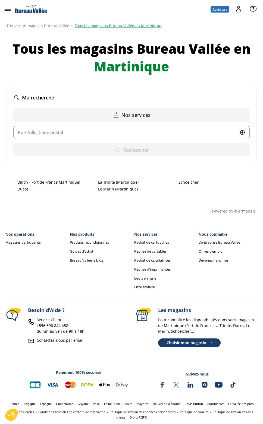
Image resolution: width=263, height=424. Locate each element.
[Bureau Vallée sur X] (176, 385)
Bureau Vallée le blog (86, 260)
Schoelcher (189, 182)
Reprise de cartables (150, 251)
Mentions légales (22, 412)
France (14, 404)
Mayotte (142, 404)
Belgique (29, 404)
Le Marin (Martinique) (118, 189)
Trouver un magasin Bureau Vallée (38, 25)
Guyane (83, 404)
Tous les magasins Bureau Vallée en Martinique (118, 25)
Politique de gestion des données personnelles (143, 412)
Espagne (46, 404)
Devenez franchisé (213, 260)
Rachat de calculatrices (152, 260)
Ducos (23, 189)
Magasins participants (23, 242)
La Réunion (112, 404)
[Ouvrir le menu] (7, 9)
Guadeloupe (64, 404)
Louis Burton (194, 404)
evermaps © (245, 211)
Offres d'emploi (211, 251)
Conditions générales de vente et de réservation (71, 412)
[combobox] (124, 132)
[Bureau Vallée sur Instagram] (204, 385)
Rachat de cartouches (151, 242)
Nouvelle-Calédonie (166, 404)
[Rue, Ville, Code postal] (124, 132)
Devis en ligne (145, 278)
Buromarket (215, 404)
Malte (128, 404)
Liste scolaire (144, 287)
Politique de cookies (194, 412)
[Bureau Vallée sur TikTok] (233, 385)
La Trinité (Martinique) (118, 182)
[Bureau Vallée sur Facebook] (162, 385)
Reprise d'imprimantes (152, 269)
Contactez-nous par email (60, 340)
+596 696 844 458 (52, 325)
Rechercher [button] (131, 150)
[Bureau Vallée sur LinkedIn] (190, 385)
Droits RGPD (138, 417)
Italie (96, 404)
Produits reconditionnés (89, 242)
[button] (242, 132)
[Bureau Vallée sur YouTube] (219, 385)
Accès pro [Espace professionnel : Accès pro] (219, 9)
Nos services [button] (132, 115)
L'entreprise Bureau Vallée (219, 242)
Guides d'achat (81, 251)
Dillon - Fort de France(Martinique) (48, 182)
